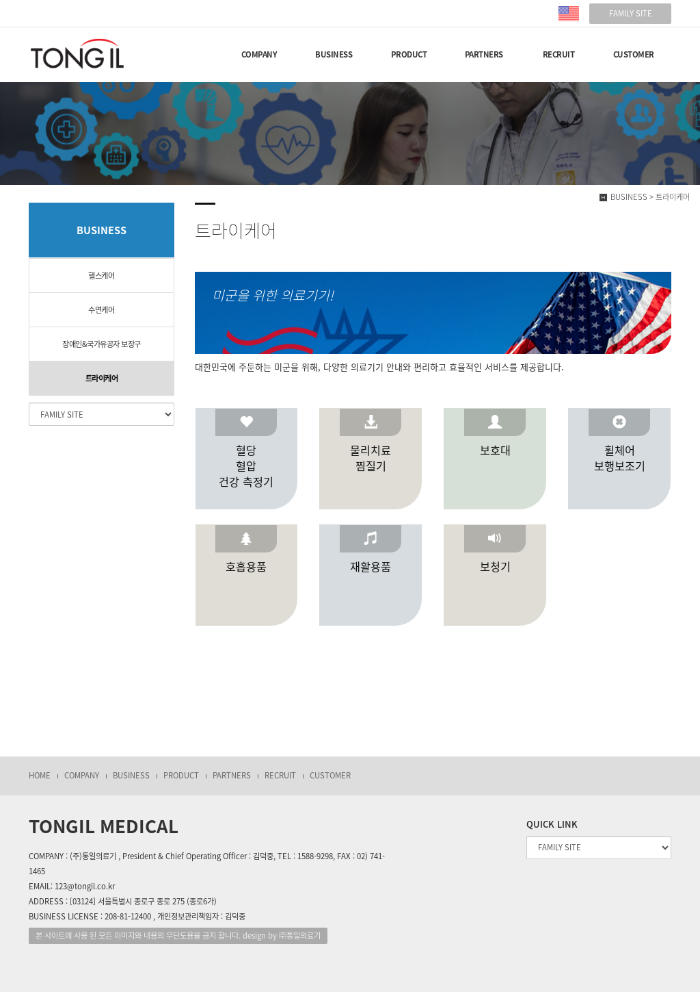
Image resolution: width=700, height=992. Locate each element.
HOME (40, 775)
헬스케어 (101, 275)
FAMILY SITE (630, 13)
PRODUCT (409, 54)
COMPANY (259, 54)
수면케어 (101, 310)
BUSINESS (333, 54)
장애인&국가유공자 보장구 (101, 344)
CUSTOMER (633, 54)
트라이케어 (101, 378)
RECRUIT (559, 54)
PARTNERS (484, 54)
